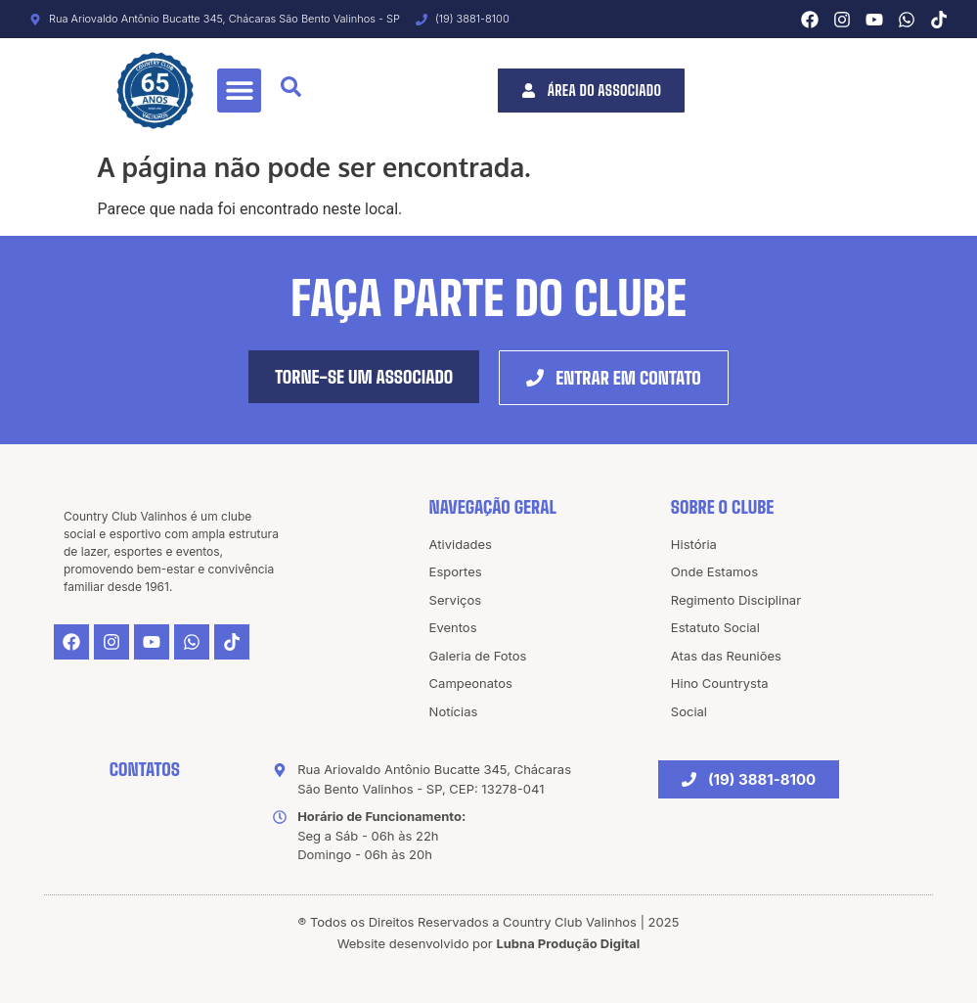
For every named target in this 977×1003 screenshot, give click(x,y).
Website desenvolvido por (489, 943)
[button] (239, 90)
